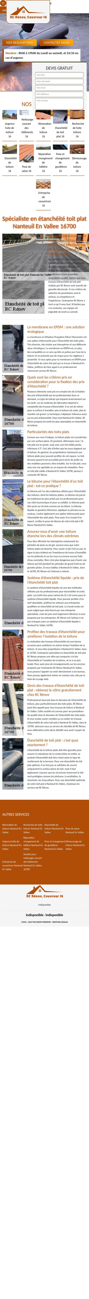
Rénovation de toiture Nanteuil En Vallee (12, 828)
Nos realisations (19, 42)
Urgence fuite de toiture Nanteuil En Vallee (12, 845)
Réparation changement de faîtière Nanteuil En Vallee (33, 843)
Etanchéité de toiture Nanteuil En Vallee (54, 828)
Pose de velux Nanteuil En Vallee (75, 830)
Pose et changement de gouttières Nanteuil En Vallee (55, 845)
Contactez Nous (56, 42)
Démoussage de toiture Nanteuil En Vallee (75, 845)
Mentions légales (60, 922)
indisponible (34, 915)
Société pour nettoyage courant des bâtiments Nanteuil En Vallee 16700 (32, 862)
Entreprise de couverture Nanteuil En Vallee (12, 865)
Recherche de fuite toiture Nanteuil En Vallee (33, 828)
